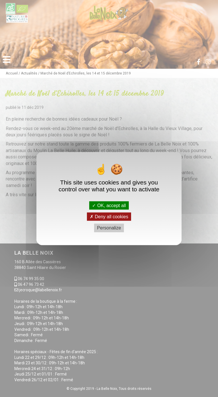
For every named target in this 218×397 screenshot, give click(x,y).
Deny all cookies (109, 216)
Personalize (109, 227)
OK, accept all (109, 205)
